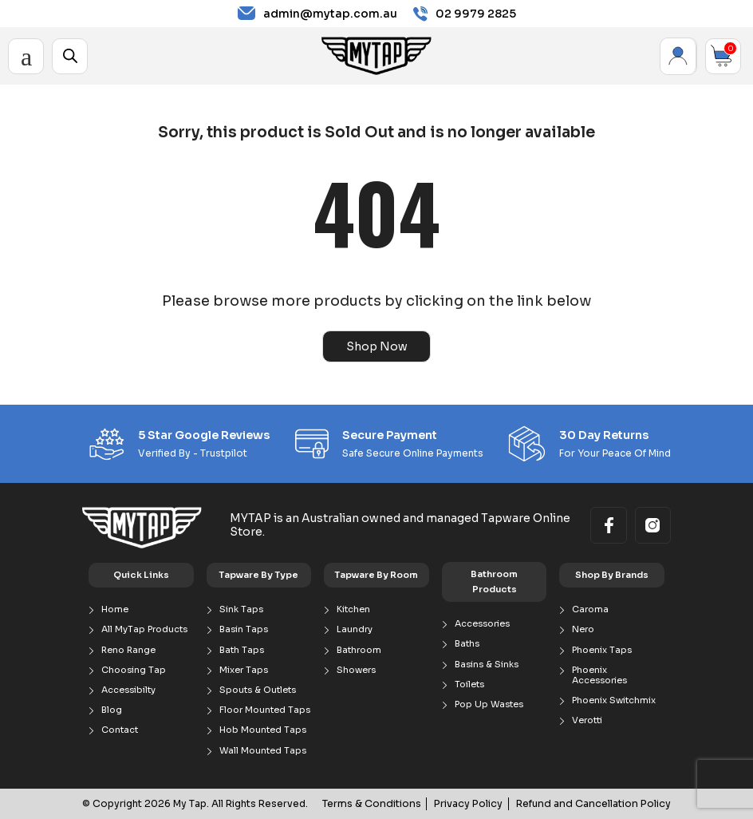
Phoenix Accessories (599, 675)
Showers (356, 670)
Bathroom (359, 649)
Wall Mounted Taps (262, 750)
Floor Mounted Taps (264, 710)
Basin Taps (243, 629)
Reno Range (128, 649)
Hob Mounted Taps (262, 730)
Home (114, 609)
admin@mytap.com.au (317, 13)
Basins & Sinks (486, 664)
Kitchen (353, 609)
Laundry (355, 629)
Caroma (590, 609)
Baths (467, 644)
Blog (111, 710)
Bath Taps (241, 649)
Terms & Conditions (384, 803)
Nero (583, 629)
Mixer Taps (243, 670)
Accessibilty (128, 690)
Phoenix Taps (602, 649)
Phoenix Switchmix (614, 700)
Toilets (469, 684)
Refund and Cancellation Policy (597, 803)
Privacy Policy (478, 803)
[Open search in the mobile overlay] (70, 56)
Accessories (482, 624)
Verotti (587, 720)
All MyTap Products (144, 629)
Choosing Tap (133, 670)
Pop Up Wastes (489, 704)
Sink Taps (241, 609)
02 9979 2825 (464, 14)
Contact (119, 730)
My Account (678, 56)
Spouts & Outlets (257, 690)
